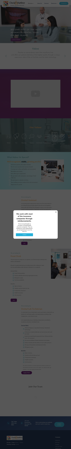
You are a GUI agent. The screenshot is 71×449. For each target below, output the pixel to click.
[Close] (56, 212)
